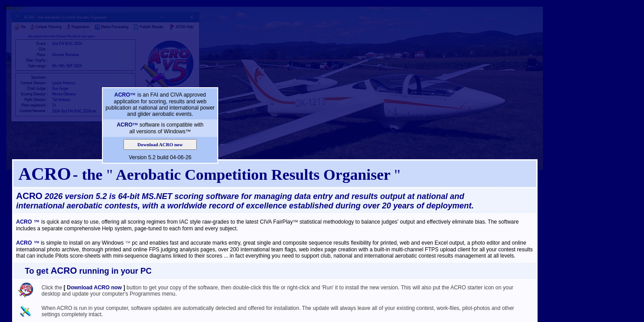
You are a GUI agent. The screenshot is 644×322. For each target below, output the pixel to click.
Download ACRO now (159, 144)
